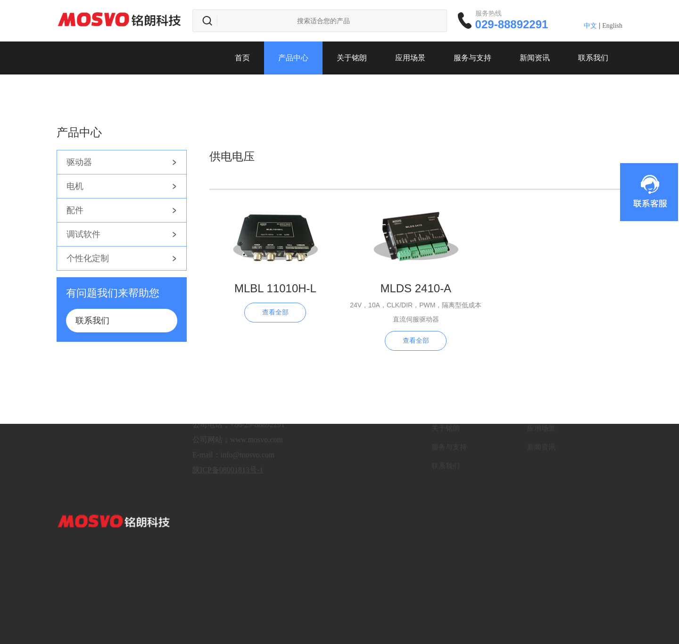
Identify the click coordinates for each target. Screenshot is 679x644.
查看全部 (275, 312)
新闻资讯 (535, 58)
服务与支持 (472, 58)
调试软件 (83, 234)
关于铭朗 (352, 58)
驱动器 (79, 162)
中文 (590, 25)
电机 (74, 186)
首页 (242, 58)
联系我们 (593, 58)
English (612, 25)
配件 (74, 210)
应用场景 (410, 58)
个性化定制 (87, 258)
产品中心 (293, 58)
